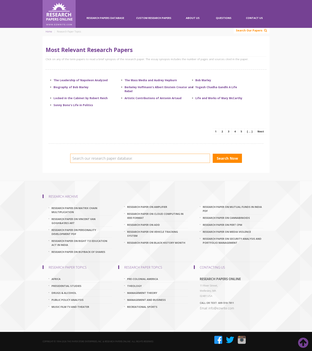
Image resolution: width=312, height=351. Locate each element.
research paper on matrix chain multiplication (74, 210)
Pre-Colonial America (142, 279)
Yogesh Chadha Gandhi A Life (216, 87)
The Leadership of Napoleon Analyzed (81, 80)
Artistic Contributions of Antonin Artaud (153, 98)
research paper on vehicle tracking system (152, 234)
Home (49, 31)
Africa (56, 279)
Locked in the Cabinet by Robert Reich (81, 98)
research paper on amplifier (147, 207)
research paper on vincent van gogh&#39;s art (74, 221)
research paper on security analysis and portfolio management (232, 240)
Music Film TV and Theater (70, 307)
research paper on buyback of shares (78, 252)
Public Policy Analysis (68, 300)
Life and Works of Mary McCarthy (218, 98)
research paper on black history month (156, 242)
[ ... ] (250, 131)
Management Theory (142, 293)
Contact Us (254, 18)
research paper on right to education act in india (79, 243)
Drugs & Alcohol (64, 293)
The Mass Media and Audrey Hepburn (151, 80)
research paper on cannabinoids (226, 218)
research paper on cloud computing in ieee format (155, 216)
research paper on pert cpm (222, 225)
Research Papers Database (105, 18)
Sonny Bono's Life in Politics (73, 105)
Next (260, 131)
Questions (223, 18)
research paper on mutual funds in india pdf (232, 209)
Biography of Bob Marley (71, 87)
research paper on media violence (227, 232)
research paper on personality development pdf (74, 232)
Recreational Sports (142, 307)
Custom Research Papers (153, 18)
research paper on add (143, 225)
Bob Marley (203, 80)
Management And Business (146, 300)
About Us (193, 18)
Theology (134, 286)
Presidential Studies (66, 286)
